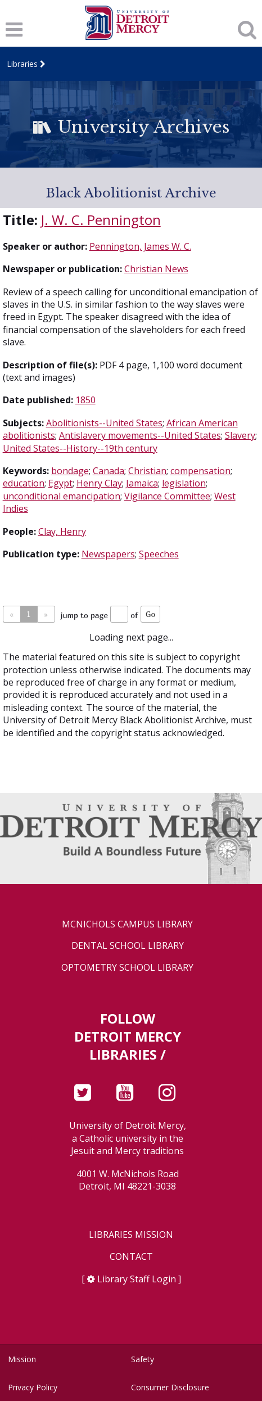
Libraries (22, 63)
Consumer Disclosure (170, 1387)
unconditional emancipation (61, 496)
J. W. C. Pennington (101, 219)
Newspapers (108, 554)
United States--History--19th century (80, 448)
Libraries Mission (131, 1234)
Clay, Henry (62, 531)
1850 (85, 400)
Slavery (240, 435)
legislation (184, 483)
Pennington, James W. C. (140, 246)
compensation (200, 471)
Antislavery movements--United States (140, 435)
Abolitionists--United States (104, 423)
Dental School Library (127, 945)
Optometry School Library (127, 967)
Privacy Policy (32, 1387)
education (23, 483)
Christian (147, 471)
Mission (22, 1359)
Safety (142, 1359)
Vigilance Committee (167, 496)
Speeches (159, 554)
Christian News (156, 269)
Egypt (60, 483)
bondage (70, 471)
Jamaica (142, 483)
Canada (108, 471)
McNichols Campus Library (127, 924)
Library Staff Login (136, 1279)
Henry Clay (99, 483)
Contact (131, 1256)
